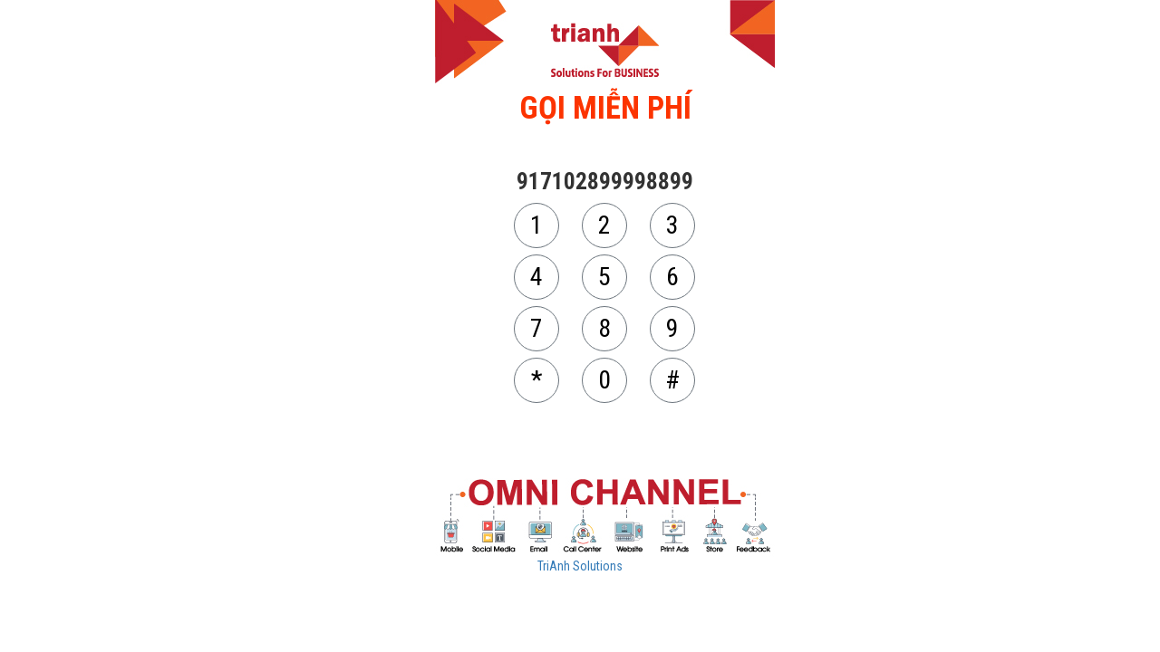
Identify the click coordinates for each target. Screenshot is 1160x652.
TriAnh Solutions (580, 566)
